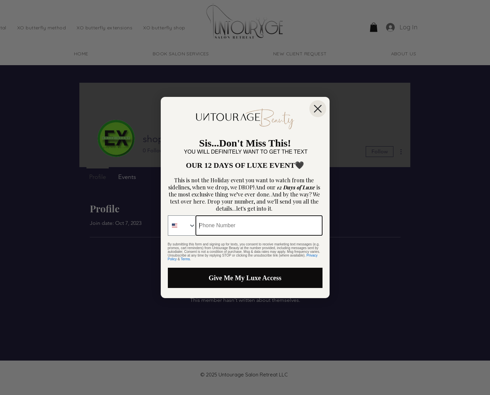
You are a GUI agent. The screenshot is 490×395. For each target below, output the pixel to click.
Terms (185, 259)
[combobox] (182, 225)
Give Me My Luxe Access (245, 278)
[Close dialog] (317, 108)
